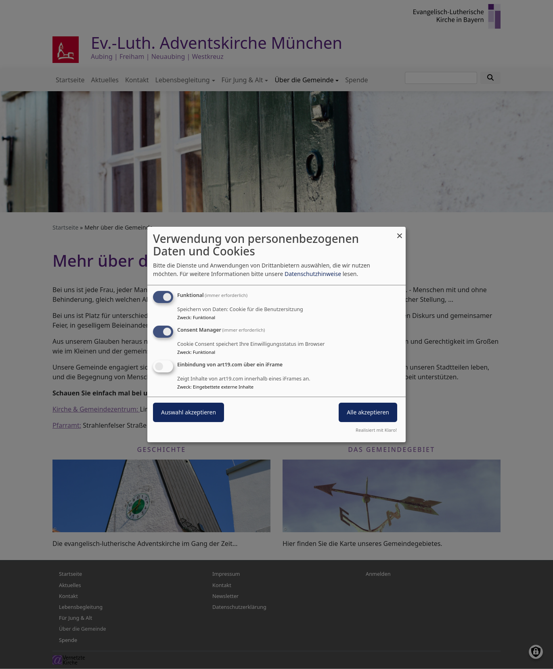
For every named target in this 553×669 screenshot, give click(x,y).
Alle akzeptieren (368, 412)
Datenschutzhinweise (313, 274)
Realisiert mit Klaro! (376, 430)
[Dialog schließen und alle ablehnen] (400, 232)
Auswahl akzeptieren (188, 412)
